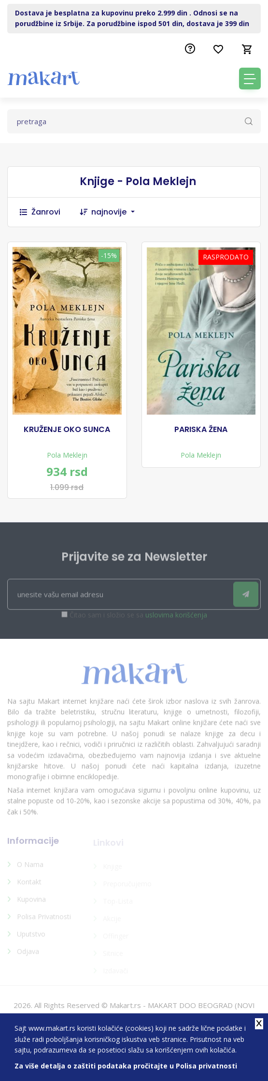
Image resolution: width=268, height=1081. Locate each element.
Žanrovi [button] (40, 211)
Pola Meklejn (67, 455)
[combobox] (117, 212)
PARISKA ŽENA (200, 429)
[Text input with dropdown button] (134, 121)
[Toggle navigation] (250, 78)
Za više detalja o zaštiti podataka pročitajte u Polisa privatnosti (125, 1065)
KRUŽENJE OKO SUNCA (67, 429)
